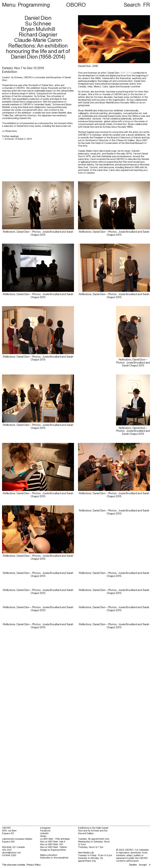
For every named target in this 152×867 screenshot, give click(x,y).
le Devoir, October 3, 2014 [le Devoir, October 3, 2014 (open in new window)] (18, 138)
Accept (143, 864)
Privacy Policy (33, 864)
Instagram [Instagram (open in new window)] (45, 828)
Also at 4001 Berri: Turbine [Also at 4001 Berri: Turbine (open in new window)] (53, 847)
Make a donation (48, 855)
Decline (133, 864)
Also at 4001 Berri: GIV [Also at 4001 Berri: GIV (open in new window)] (51, 844)
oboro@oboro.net (11, 852)
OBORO (76, 5)
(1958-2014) (126, 72)
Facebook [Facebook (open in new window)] (45, 830)
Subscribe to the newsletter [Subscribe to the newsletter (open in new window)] (54, 857)
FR (146, 5)
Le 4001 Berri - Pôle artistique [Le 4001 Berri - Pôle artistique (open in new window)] (55, 839)
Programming (34, 5)
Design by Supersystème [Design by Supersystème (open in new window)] (53, 849)
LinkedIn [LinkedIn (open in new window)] (44, 833)
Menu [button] (9, 5)
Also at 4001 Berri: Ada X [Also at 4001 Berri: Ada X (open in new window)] (52, 841)
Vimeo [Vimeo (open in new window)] (43, 836)
